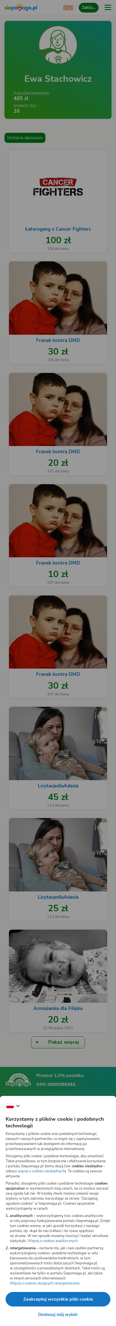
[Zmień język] (13, 1106)
